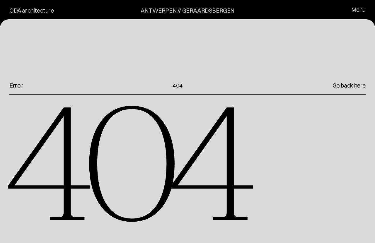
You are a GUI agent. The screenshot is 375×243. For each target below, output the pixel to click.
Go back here (349, 85)
